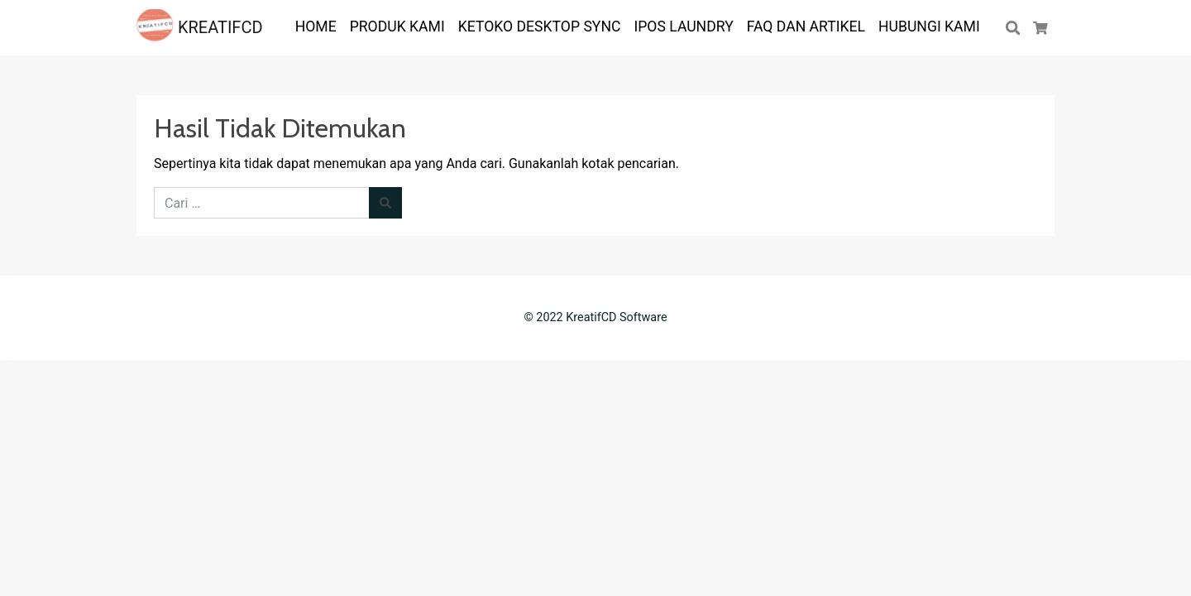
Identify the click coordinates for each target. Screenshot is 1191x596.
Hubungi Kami (929, 26)
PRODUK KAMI (397, 26)
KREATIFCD (199, 27)
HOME (316, 26)
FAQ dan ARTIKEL (806, 26)
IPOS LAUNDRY (683, 26)
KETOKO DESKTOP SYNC (539, 26)
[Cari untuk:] (262, 203)
